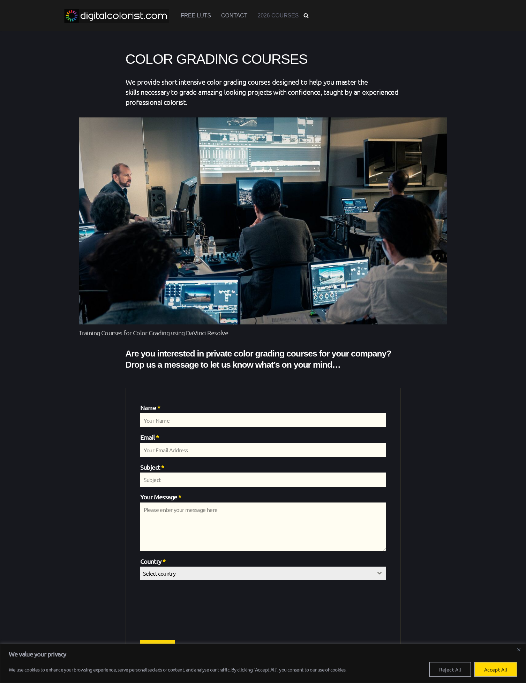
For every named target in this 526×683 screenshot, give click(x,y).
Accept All (495, 669)
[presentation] (168, 611)
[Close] (518, 649)
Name (150, 409)
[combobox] (263, 575)
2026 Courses (279, 16)
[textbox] (256, 575)
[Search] (307, 15)
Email (149, 439)
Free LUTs (196, 16)
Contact (234, 16)
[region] (263, 663)
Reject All (450, 669)
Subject (152, 469)
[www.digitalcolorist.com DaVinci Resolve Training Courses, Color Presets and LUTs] (116, 16)
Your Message (160, 498)
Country (153, 563)
